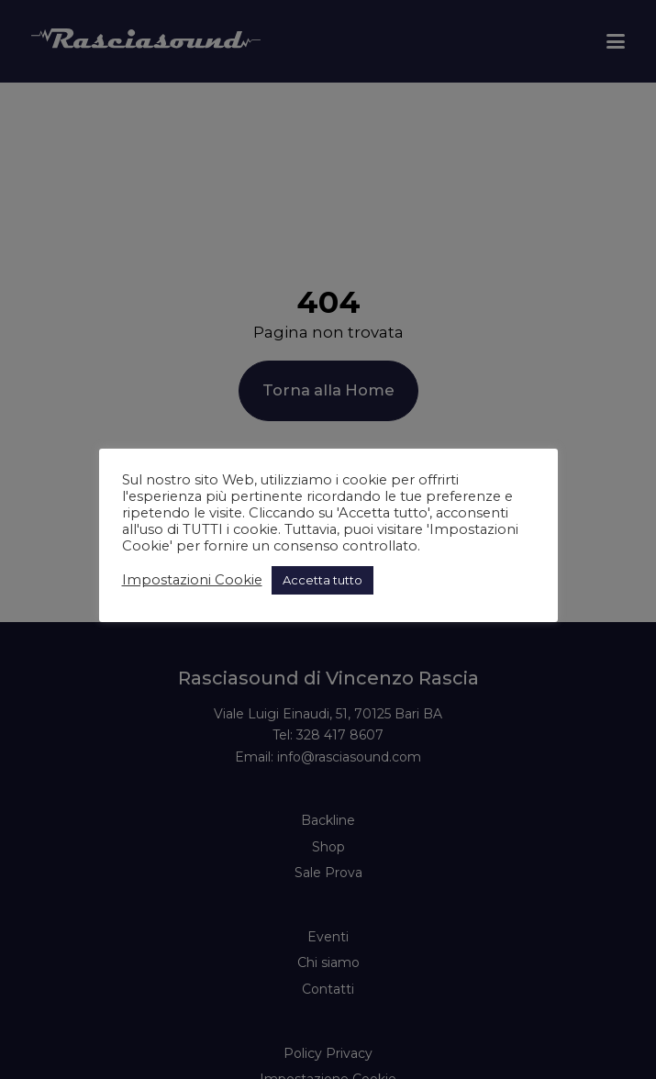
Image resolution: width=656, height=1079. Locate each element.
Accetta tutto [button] (322, 580)
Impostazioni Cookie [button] (192, 580)
